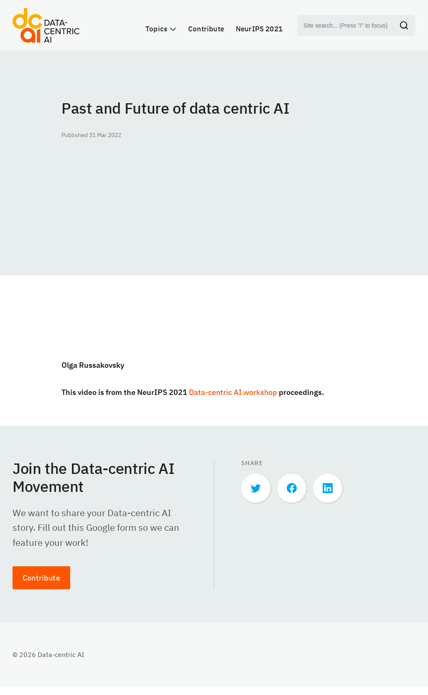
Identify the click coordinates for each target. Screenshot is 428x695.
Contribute (41, 585)
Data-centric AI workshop (233, 400)
